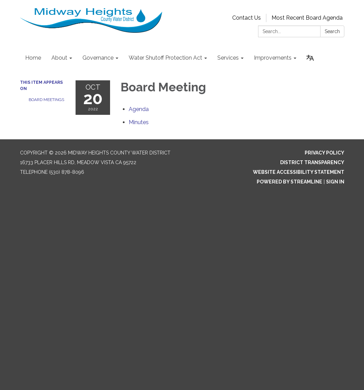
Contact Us (246, 17)
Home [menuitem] (33, 57)
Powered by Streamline (289, 181)
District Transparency (312, 162)
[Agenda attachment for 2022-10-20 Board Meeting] (139, 109)
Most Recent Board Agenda (307, 17)
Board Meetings (46, 99)
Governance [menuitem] (98, 57)
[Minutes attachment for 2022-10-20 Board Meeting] (139, 122)
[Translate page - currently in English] (310, 58)
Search (332, 31)
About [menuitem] (59, 57)
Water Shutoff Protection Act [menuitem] (165, 57)
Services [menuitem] (228, 57)
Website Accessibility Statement (298, 172)
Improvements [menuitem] (273, 57)
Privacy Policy (324, 153)
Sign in (335, 181)
